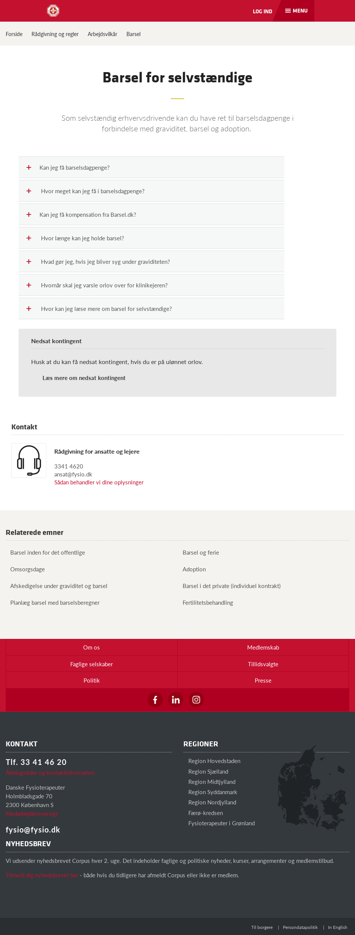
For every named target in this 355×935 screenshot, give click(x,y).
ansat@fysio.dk (73, 474)
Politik (92, 680)
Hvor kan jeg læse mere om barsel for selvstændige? (99, 309)
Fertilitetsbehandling (205, 602)
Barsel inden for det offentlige (45, 552)
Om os (91, 647)
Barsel (133, 34)
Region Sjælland (205, 771)
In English (337, 927)
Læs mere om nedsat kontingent (84, 378)
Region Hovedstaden (211, 761)
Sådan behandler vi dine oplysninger (99, 482)
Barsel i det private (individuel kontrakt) (229, 586)
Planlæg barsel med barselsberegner (52, 602)
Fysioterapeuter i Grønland (219, 823)
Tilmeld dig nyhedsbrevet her (42, 875)
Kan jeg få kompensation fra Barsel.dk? (81, 214)
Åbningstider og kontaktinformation (50, 772)
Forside (14, 34)
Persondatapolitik (300, 927)
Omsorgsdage (25, 569)
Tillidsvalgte (263, 664)
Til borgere (262, 927)
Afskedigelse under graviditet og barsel (56, 586)
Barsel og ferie (198, 552)
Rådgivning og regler (55, 34)
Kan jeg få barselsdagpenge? (68, 167)
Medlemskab (263, 647)
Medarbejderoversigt (32, 813)
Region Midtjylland (209, 781)
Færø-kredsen (203, 813)
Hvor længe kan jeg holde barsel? (75, 238)
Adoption (192, 569)
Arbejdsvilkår (102, 34)
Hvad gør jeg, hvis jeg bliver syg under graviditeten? (98, 261)
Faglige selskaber (91, 664)
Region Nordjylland (209, 802)
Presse (263, 680)
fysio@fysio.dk (33, 829)
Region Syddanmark (210, 792)
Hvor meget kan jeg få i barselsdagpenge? (86, 191)
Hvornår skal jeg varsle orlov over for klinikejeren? (97, 285)
